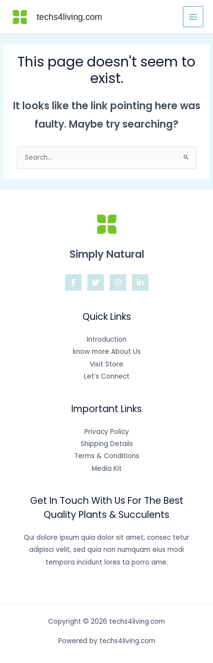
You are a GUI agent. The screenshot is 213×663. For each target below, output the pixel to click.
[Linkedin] (140, 282)
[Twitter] (95, 282)
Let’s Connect (107, 376)
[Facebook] (73, 282)
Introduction (107, 339)
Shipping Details (107, 443)
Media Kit (107, 468)
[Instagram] (118, 282)
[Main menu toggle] (193, 16)
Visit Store (106, 364)
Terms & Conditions (106, 456)
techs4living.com (69, 17)
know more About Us (107, 351)
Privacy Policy (106, 431)
